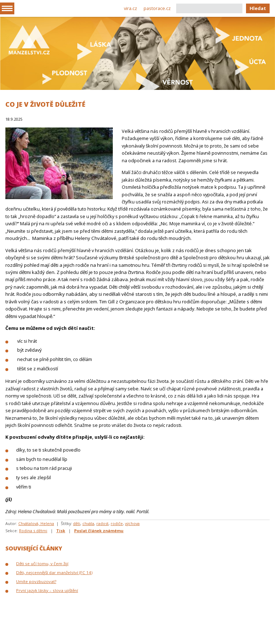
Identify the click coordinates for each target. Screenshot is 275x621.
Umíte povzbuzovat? (36, 581)
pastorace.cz (157, 8)
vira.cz (130, 8)
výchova (132, 523)
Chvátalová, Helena (36, 523)
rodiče (117, 523)
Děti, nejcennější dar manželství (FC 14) (54, 572)
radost (102, 523)
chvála (88, 523)
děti (76, 523)
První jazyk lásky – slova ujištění (47, 590)
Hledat (258, 8)
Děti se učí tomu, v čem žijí (42, 563)
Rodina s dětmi (33, 530)
